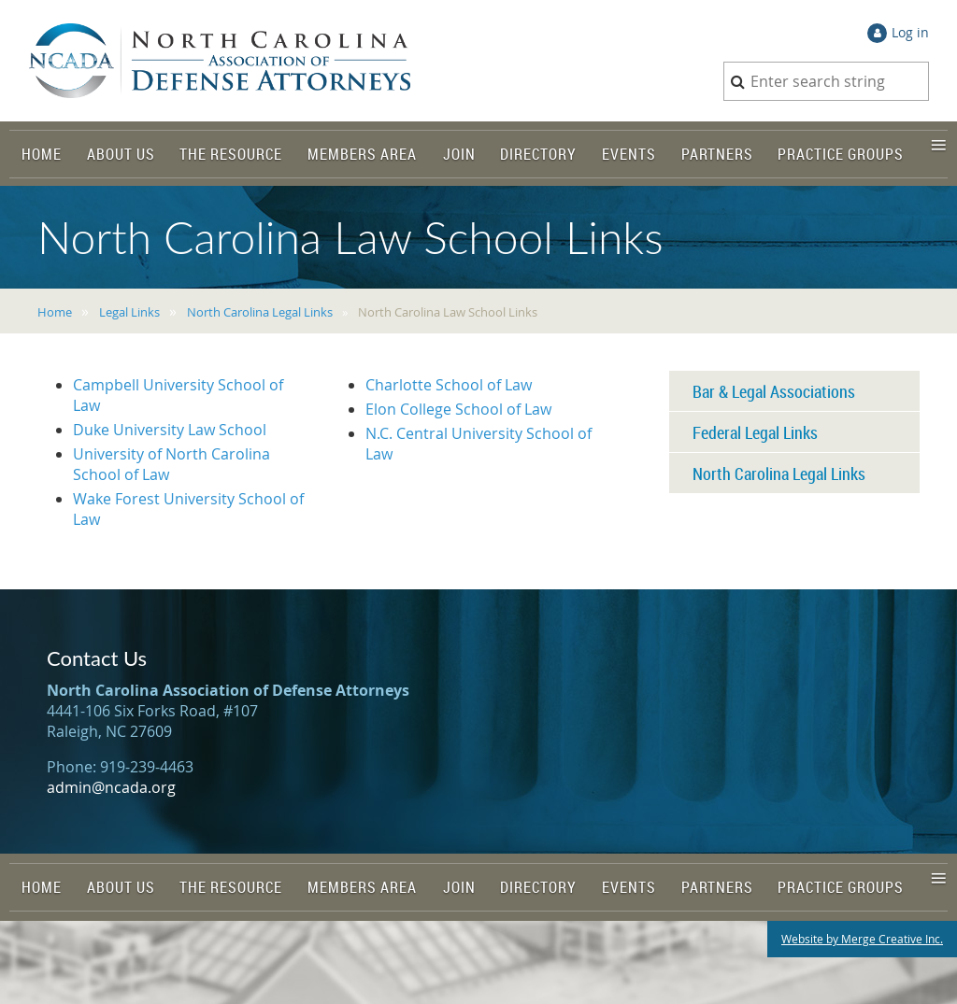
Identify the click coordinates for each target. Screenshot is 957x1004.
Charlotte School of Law (448, 385)
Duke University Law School (169, 429)
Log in (910, 32)
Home (54, 312)
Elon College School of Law (458, 409)
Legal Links (129, 312)
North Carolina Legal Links (260, 312)
